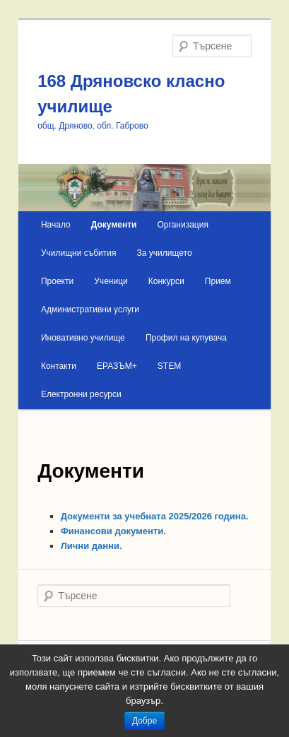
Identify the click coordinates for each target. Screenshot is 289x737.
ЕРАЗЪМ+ (117, 366)
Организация (183, 225)
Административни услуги (90, 309)
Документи (114, 225)
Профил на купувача (186, 338)
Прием (218, 281)
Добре (144, 721)
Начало (56, 225)
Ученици (110, 281)
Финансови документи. (113, 531)
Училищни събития (79, 253)
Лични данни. (91, 546)
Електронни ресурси (81, 394)
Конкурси (166, 281)
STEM (169, 366)
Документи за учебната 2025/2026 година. (156, 516)
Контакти (58, 366)
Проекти (57, 281)
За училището (164, 253)
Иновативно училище (83, 338)
